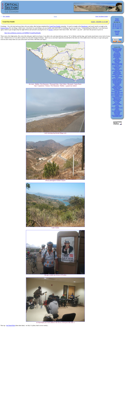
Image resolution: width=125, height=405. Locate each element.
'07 (117, 26)
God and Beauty (117, 56)
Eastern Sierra (5, 28)
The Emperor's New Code (117, 64)
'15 (120, 24)
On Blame (117, 51)
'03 (115, 28)
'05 (120, 26)
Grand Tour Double (54, 26)
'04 (113, 28)
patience (117, 108)
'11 (118, 25)
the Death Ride (10, 325)
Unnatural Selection (117, 50)
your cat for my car (117, 98)
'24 (113, 23)
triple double (117, 85)
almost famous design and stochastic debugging (117, 80)
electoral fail (117, 109)
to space (117, 105)
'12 (117, 25)
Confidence (117, 62)
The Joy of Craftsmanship (117, 63)
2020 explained (117, 113)
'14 (113, 25)
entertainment (117, 84)
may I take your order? (117, 81)
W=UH (117, 32)
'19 (113, 24)
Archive (117, 20)
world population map (117, 100)
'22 (117, 23)
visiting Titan (117, 71)
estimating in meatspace (117, 74)
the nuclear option (117, 73)
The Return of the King (117, 66)
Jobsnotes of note (117, 99)
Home (117, 19)
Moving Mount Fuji (117, 57)
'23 (115, 23)
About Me (117, 31)
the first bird (117, 93)
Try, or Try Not (117, 52)
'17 (117, 24)
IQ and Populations (117, 60)
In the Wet (117, 68)
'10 (120, 25)
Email (117, 34)
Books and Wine (117, 53)
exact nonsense (117, 103)
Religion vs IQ (117, 67)
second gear (117, 75)
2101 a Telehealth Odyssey (117, 115)
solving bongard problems (117, 70)
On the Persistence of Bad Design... (117, 77)
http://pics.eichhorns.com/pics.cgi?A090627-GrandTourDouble (22, 33)
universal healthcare (117, 82)
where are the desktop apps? (117, 107)
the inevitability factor (117, 116)
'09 (113, 26)
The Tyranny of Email (117, 49)
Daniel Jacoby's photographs (117, 92)
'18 (115, 24)
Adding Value (117, 61)
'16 (119, 24)
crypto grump (117, 114)
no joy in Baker (117, 101)
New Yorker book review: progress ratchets (117, 111)
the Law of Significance (117, 90)
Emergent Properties (117, 54)
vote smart (117, 102)
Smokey (50, 29)
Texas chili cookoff (117, 78)
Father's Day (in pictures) (117, 96)
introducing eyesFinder (116, 104)
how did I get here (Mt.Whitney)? (117, 89)
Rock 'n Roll (117, 59)
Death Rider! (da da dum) (117, 87)
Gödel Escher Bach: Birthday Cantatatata (117, 95)
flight (117, 28)
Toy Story (117, 65)
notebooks (117, 106)
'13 (115, 25)
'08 (115, 26)
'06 (119, 26)
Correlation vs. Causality (117, 48)
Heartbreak (84, 26)
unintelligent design (117, 72)
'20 (120, 23)
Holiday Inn (117, 91)
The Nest (117, 58)
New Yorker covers (117, 86)
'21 (119, 23)
